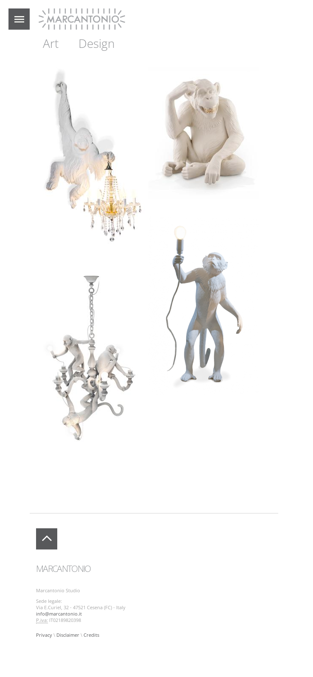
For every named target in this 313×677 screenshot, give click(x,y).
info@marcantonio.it (59, 614)
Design (96, 43)
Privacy (44, 635)
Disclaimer (67, 635)
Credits (91, 635)
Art (51, 43)
